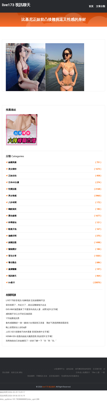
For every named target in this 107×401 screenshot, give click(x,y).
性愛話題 (54, 189)
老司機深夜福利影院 (83, 369)
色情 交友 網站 (16, 372)
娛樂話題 (54, 242)
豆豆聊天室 (97, 369)
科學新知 (54, 222)
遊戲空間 (54, 236)
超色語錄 (69, 369)
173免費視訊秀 (12, 318)
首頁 (91, 6)
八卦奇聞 (54, 202)
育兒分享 (54, 256)
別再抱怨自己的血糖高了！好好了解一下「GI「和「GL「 (31, 341)
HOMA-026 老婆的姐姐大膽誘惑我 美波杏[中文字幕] (29, 336)
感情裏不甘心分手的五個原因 (19, 314)
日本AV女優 (54, 182)
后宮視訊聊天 (54, 376)
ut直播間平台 (59, 369)
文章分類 (100, 6)
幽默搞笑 (54, 209)
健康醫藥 (54, 269)
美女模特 (54, 169)
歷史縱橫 (54, 216)
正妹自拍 (54, 176)
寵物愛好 (54, 249)
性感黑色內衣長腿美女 (70, 376)
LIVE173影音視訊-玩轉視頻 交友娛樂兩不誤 (25, 300)
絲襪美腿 (54, 162)
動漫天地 (54, 229)
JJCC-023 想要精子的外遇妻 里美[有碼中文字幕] (27, 332)
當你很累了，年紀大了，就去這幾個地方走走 (26, 305)
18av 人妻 (96, 372)
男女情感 (54, 196)
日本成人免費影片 (83, 372)
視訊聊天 (54, 276)
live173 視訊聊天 (16, 5)
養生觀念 (54, 262)
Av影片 (54, 282)
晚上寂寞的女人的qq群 (16, 327)
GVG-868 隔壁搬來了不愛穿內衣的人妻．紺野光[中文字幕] (32, 309)
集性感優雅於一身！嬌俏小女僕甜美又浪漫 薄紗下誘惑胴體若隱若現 (37, 323)
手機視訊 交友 (41, 376)
